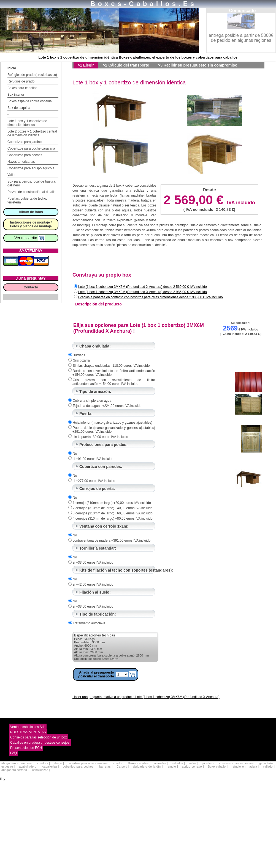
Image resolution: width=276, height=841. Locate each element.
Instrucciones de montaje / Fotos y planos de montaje (31, 224)
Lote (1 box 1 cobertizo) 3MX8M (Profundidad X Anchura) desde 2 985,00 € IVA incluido (142, 292)
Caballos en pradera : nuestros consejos (39, 743)
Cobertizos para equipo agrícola (30, 168)
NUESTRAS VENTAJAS (28, 732)
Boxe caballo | (218, 766)
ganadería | (267, 763)
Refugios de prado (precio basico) (32, 75)
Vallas (11, 175)
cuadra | (118, 763)
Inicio (11, 68)
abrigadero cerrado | (15, 769)
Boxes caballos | (139, 763)
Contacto (31, 287)
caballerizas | (41, 769)
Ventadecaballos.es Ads (27, 727)
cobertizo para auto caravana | (88, 763)
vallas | (193, 763)
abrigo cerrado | (193, 766)
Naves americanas (21, 162)
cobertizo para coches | (79, 766)
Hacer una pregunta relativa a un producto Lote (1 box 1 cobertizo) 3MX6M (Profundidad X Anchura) (146, 697)
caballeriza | (50, 766)
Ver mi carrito (29, 238)
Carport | (123, 766)
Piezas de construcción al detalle (31, 192)
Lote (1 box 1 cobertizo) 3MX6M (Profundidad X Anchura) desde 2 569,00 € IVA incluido (142, 287)
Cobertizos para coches (24, 155)
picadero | (208, 763)
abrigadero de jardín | (148, 766)
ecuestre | (8, 766)
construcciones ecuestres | (237, 763)
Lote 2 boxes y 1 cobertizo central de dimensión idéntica (32, 133)
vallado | (269, 766)
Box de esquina (18, 108)
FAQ (13, 753)
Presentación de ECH (26, 748)
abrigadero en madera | (17, 763)
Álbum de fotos (31, 212)
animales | (161, 763)
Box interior (15, 94)
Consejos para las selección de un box (38, 737)
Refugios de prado (20, 81)
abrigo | (59, 763)
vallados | (178, 763)
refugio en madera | (245, 766)
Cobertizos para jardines (25, 142)
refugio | (172, 766)
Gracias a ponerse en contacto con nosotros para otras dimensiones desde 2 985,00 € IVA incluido (150, 297)
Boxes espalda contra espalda (29, 101)
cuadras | (43, 763)
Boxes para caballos (22, 88)
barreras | (105, 766)
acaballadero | (28, 766)
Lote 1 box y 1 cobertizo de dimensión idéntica (27, 123)
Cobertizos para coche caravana (31, 148)
